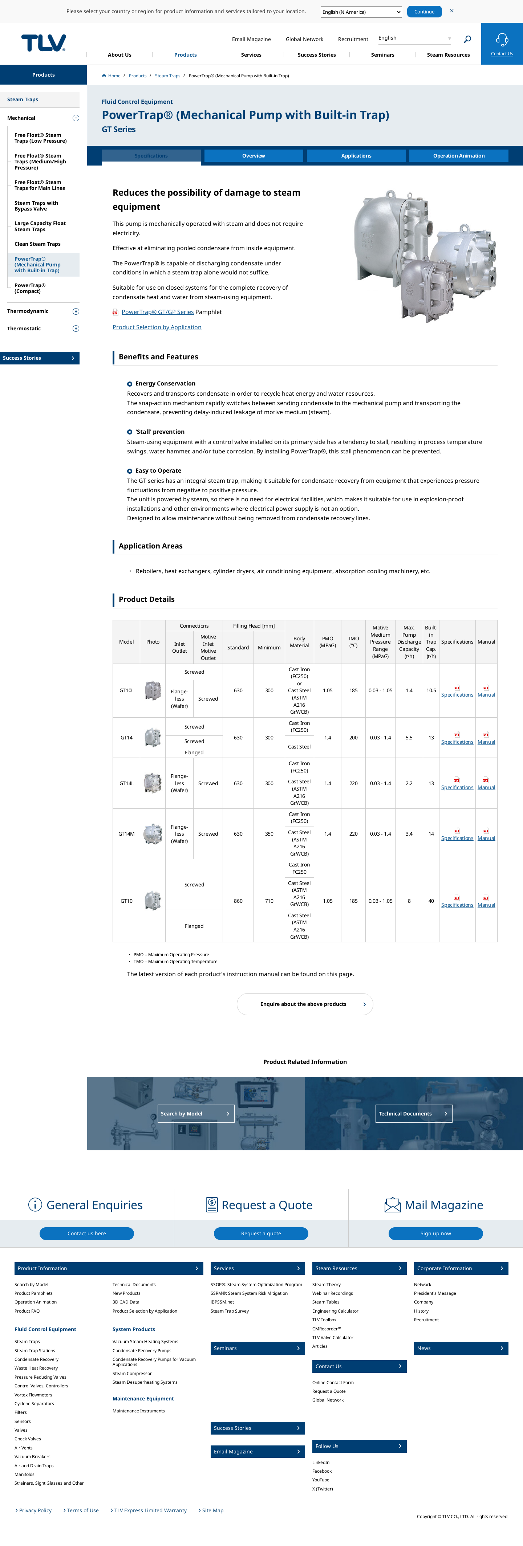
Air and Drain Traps (34, 1466)
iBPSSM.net (222, 1302)
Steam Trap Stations (35, 1350)
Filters (21, 1412)
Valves (21, 1430)
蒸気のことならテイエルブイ (43, 42)
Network (422, 1284)
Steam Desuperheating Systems (145, 1382)
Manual (486, 694)
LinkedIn (320, 1462)
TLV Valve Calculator (332, 1337)
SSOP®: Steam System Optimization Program (256, 1284)
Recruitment (426, 1320)
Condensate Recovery (36, 1359)
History (421, 1311)
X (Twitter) (322, 1489)
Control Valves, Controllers (41, 1386)
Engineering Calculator (335, 1311)
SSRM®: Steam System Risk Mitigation (249, 1293)
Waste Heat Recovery (36, 1368)
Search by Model (31, 1284)
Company (423, 1302)
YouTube (320, 1480)
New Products (127, 1293)
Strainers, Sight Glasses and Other (49, 1483)
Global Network (328, 1400)
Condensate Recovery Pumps (142, 1350)
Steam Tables (326, 1302)
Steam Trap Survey (230, 1311)
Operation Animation (36, 1302)
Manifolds (25, 1474)
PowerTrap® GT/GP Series (158, 312)
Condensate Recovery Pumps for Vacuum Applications (154, 1361)
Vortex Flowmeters (33, 1395)
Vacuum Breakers (32, 1456)
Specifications (457, 694)
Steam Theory (326, 1284)
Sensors (23, 1421)
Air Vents (24, 1448)
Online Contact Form (333, 1382)
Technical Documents (134, 1284)
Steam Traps (27, 1341)
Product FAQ (27, 1311)
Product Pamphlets (34, 1293)
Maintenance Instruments (139, 1411)
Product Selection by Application (157, 327)
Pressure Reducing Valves (40, 1377)
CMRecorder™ (326, 1329)
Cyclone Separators (34, 1403)
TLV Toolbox (324, 1320)
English (387, 37)
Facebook (322, 1471)
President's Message (435, 1293)
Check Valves (28, 1439)
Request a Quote (329, 1391)
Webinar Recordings (332, 1293)
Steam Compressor (132, 1373)
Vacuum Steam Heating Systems (145, 1341)
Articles (320, 1346)
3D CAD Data (126, 1302)
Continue (424, 11)
